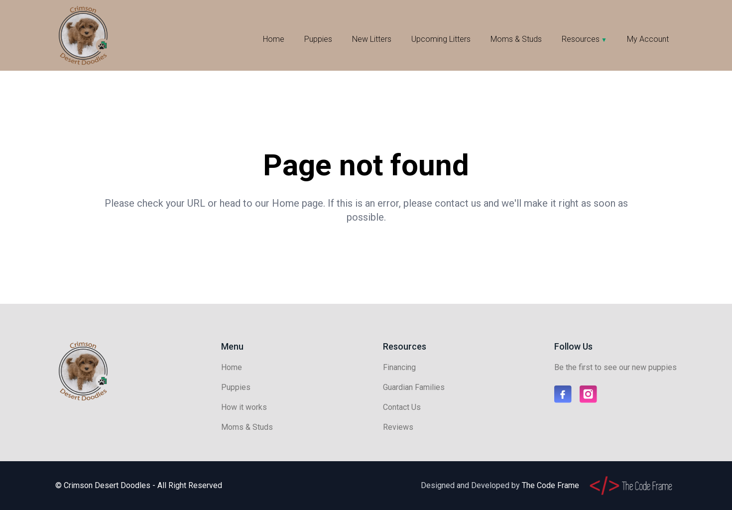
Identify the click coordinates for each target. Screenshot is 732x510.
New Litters (371, 39)
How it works (244, 407)
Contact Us (402, 407)
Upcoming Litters (441, 39)
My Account (648, 39)
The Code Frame (550, 485)
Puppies (318, 39)
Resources (581, 39)
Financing (399, 367)
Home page (297, 203)
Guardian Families (414, 387)
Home (273, 39)
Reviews (398, 427)
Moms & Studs (516, 39)
